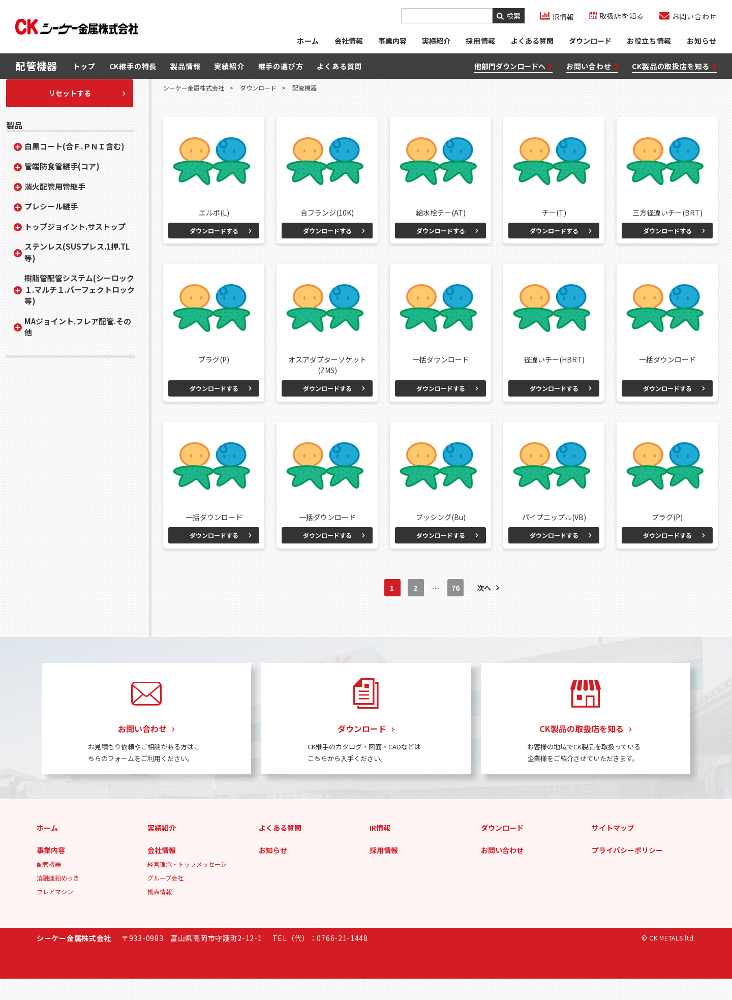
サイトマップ (613, 849)
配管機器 (49, 885)
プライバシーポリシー (627, 871)
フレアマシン (55, 912)
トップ (84, 70)
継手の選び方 (280, 70)
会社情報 (348, 43)
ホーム (307, 43)
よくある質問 (531, 43)
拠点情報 (159, 912)
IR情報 (380, 849)
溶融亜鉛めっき (58, 899)
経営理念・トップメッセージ (187, 885)
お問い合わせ (592, 70)
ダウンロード (589, 43)
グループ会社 (165, 899)
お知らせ (702, 43)
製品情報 (185, 70)
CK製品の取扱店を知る (674, 70)
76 (455, 609)
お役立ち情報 (649, 43)
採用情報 (384, 871)
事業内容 (392, 43)
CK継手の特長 (133, 70)
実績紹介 (435, 43)
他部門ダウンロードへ (513, 70)
